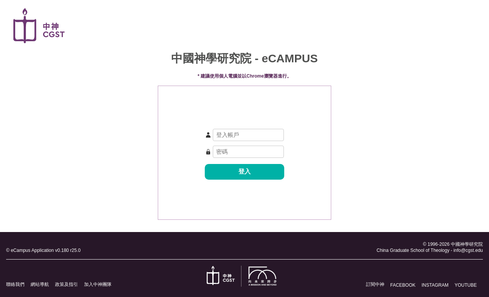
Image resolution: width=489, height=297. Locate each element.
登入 (244, 171)
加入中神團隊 (98, 284)
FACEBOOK (403, 285)
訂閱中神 (375, 284)
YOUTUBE (466, 285)
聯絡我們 (15, 284)
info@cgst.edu (468, 250)
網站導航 (40, 284)
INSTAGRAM (435, 285)
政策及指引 (66, 284)
